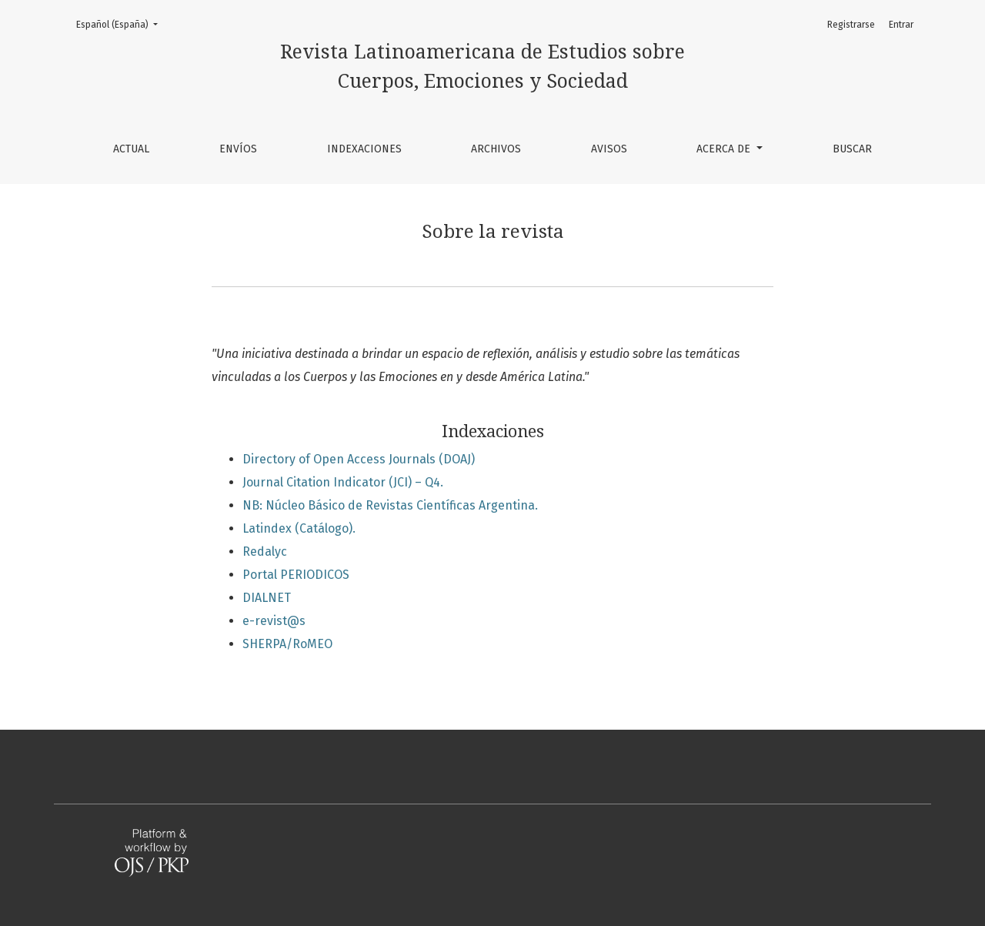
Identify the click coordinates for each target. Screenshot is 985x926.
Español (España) (121, 23)
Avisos (609, 148)
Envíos (238, 148)
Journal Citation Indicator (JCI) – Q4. (342, 482)
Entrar (901, 24)
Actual (131, 148)
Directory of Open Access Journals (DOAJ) (358, 459)
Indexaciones (364, 148)
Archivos (496, 148)
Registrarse (851, 24)
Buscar (852, 148)
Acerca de (724, 148)
